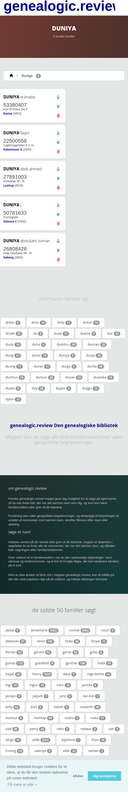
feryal (99, 641)
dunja (94, 355)
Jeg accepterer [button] (104, 776)
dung (13, 355)
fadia (72, 641)
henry (42, 674)
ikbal (69, 674)
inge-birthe (99, 674)
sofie (41, 739)
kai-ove (91, 696)
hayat (13, 674)
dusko (13, 388)
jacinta (90, 685)
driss (38, 322)
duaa (61, 333)
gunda (14, 663)
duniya (67, 355)
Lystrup (8, 185)
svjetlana (71, 739)
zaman (96, 750)
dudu (13, 344)
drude (13, 333)
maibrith (90, 707)
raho (63, 728)
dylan (13, 399)
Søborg (8, 257)
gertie (70, 652)
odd (12, 728)
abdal (12, 630)
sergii (13, 739)
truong (14, 750)
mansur (14, 718)
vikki (70, 750)
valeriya (43, 750)
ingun (37, 685)
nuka (98, 718)
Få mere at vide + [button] (22, 784)
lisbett (61, 707)
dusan (74, 377)
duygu (90, 388)
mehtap (44, 718)
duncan (97, 344)
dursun (45, 377)
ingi (12, 685)
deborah (15, 641)
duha (39, 344)
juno (65, 696)
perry (38, 728)
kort (37, 707)
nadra (72, 718)
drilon (12, 322)
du (38, 333)
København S (12, 149)
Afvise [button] (78, 776)
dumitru (67, 344)
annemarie (44, 630)
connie (79, 630)
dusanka (103, 377)
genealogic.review (63, 6)
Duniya (27, 75)
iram (64, 685)
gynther (76, 663)
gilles (96, 652)
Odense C (10, 221)
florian (14, 652)
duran (42, 366)
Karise (7, 113)
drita (64, 322)
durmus (15, 377)
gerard (43, 652)
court (108, 630)
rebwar (89, 728)
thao (99, 739)
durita (95, 366)
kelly (12, 707)
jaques (41, 696)
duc (113, 333)
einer (45, 641)
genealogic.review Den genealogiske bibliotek (64, 425)
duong (14, 366)
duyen (63, 388)
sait (114, 728)
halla (105, 663)
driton (91, 322)
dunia (40, 355)
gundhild (45, 663)
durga (69, 366)
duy (38, 388)
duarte (88, 333)
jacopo (13, 696)
